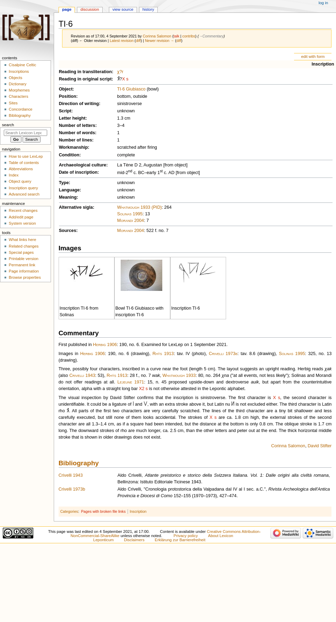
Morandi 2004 (130, 220)
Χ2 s (143, 388)
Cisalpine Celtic (22, 65)
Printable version (23, 259)
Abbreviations (21, 169)
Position (67, 96)
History (148, 9)
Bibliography (79, 463)
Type (64, 182)
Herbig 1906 (105, 344)
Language (69, 190)
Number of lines (75, 140)
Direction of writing (79, 103)
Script (65, 111)
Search (8, 125)
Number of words (77, 132)
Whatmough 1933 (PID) (139, 207)
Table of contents (24, 163)
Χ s (125, 79)
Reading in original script (85, 79)
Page (66, 9)
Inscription (323, 64)
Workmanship (73, 147)
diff (138, 40)
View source (122, 9)
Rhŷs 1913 (163, 353)
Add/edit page (21, 217)
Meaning (68, 197)
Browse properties (25, 277)
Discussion (89, 9)
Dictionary (17, 84)
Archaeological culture (82, 165)
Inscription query (23, 188)
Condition (69, 155)
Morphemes (19, 90)
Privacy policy (186, 536)
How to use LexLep (26, 156)
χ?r (120, 71)
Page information (24, 271)
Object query (20, 181)
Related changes (23, 246)
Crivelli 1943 (82, 375)
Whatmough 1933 (179, 375)
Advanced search (24, 194)
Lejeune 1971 (130, 382)
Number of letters (77, 125)
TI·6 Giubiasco (131, 89)
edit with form (313, 56)
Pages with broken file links (103, 511)
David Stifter (319, 445)
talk (177, 36)
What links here (22, 239)
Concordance (20, 109)
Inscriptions (19, 71)
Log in (323, 3)
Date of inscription (78, 172)
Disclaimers (134, 540)
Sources (67, 230)
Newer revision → (159, 40)
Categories (69, 511)
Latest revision (121, 40)
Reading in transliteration (85, 71)
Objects (15, 78)
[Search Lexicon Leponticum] (25, 133)
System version (22, 223)
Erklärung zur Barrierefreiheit (180, 540)
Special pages (21, 252)
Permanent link (22, 265)
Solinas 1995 (130, 213)
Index (13, 175)
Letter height (72, 118)
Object (65, 89)
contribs (188, 36)
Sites (13, 103)
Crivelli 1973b (223, 353)
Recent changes (23, 210)
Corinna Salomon (288, 445)
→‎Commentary (211, 36)
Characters (18, 96)
